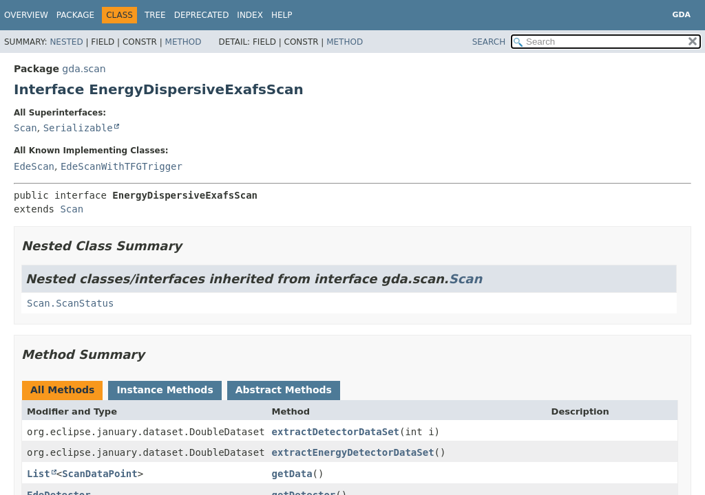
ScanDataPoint (100, 473)
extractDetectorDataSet (335, 431)
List (38, 473)
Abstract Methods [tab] (283, 389)
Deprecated (201, 15)
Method (183, 42)
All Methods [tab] (62, 389)
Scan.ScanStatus (70, 303)
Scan (25, 127)
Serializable (78, 127)
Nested (66, 42)
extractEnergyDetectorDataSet (353, 452)
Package (75, 15)
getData (292, 473)
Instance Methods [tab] (164, 389)
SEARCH (489, 42)
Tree (155, 15)
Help (282, 15)
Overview (26, 15)
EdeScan (34, 166)
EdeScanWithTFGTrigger (121, 166)
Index (250, 15)
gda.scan (83, 68)
